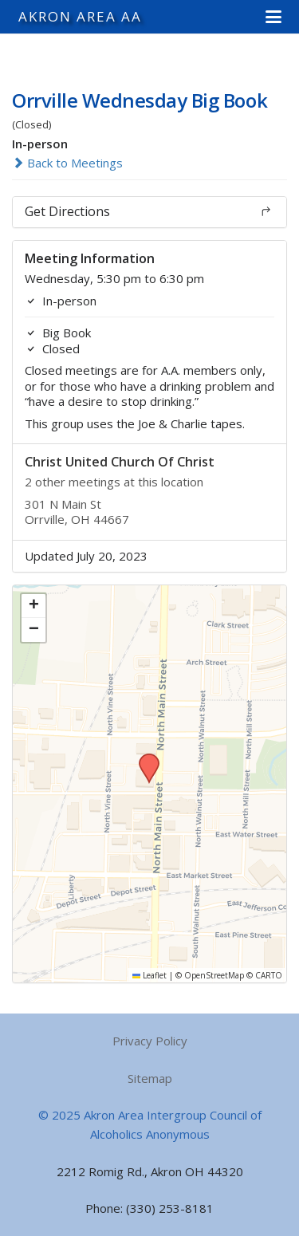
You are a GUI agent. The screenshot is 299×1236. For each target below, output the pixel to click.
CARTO (268, 975)
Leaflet (149, 975)
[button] (273, 17)
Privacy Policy (149, 1041)
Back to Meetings (67, 163)
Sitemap (150, 1078)
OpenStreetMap (214, 975)
